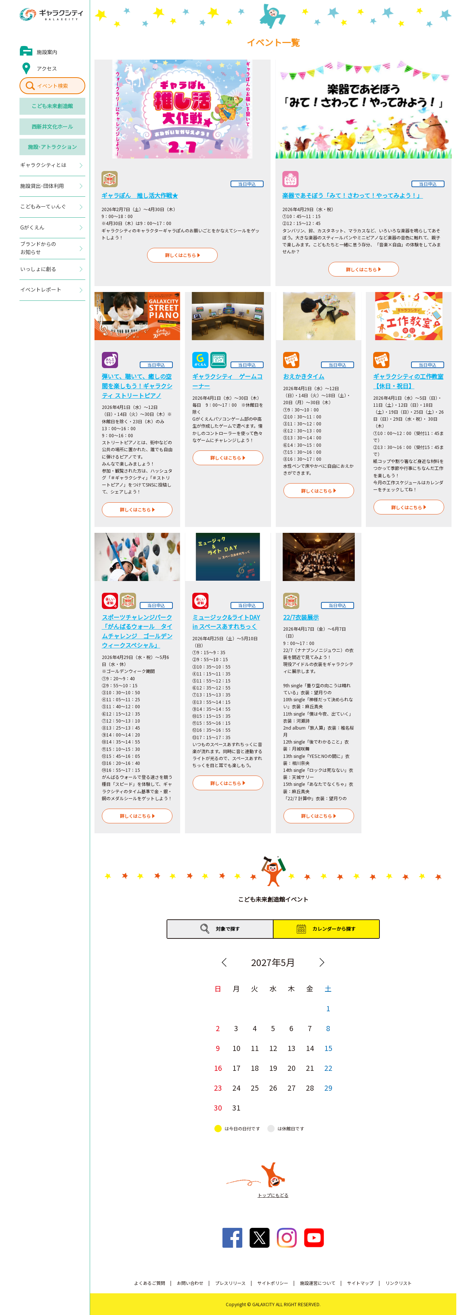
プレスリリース (230, 1283)
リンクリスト (398, 1283)
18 (255, 1068)
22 (328, 1068)
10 (236, 1048)
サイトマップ (360, 1283)
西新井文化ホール (52, 126)
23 (218, 1088)
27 (292, 1088)
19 (273, 1068)
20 (292, 1068)
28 (310, 1088)
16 (218, 1068)
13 (292, 1048)
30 (218, 1107)
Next (322, 962)
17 (236, 1068)
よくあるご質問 (149, 1283)
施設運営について (317, 1283)
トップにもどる (273, 1195)
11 (255, 1048)
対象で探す (228, 928)
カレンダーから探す (334, 928)
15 (328, 1048)
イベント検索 (52, 85)
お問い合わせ (190, 1283)
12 (273, 1048)
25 (255, 1088)
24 (236, 1088)
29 (328, 1088)
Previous (224, 962)
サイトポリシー (272, 1283)
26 (273, 1088)
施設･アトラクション (52, 146)
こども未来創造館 (52, 106)
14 (310, 1048)
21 (310, 1068)
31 (236, 1107)
